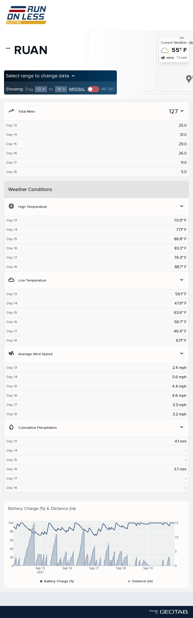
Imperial (77, 89)
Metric (108, 89)
